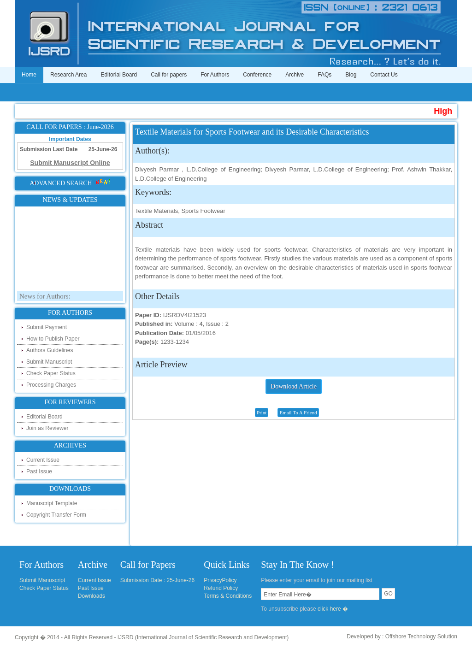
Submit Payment (46, 327)
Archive (294, 74)
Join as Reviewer (47, 428)
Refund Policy (221, 588)
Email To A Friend (298, 412)
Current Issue (42, 460)
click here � (333, 609)
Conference (257, 74)
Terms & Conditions (228, 596)
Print (261, 412)
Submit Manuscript (49, 362)
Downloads (91, 596)
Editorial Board (118, 74)
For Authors (215, 74)
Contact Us (383, 74)
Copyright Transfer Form (56, 515)
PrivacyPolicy (220, 580)
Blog (350, 74)
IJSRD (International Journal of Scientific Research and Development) (203, 637)
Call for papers (169, 74)
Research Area (68, 74)
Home (29, 74)
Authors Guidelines (49, 350)
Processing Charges (51, 385)
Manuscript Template (51, 503)
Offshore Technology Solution (421, 636)
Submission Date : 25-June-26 (157, 580)
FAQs (324, 74)
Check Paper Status (51, 373)
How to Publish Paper (52, 339)
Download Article (294, 386)
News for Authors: (45, 298)
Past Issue (39, 471)
